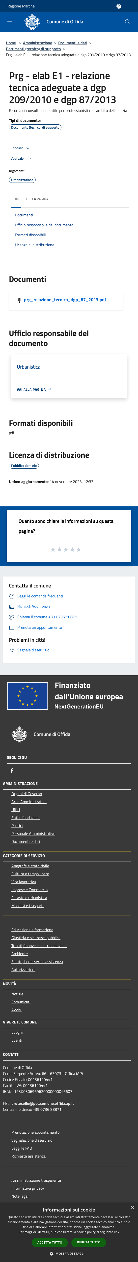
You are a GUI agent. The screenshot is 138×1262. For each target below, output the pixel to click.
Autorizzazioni (23, 969)
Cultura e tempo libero (30, 874)
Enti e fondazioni (25, 818)
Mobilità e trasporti (27, 906)
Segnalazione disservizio (31, 1140)
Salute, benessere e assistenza (37, 962)
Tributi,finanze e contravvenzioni (39, 946)
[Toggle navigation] (10, 21)
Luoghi (17, 1032)
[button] (69, 1253)
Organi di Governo (26, 794)
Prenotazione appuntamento (35, 1132)
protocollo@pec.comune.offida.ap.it (42, 1103)
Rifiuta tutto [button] (89, 1242)
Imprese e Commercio (29, 890)
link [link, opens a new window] (116, 1232)
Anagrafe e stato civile (30, 866)
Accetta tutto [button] (49, 1242)
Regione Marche (21, 6)
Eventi (16, 1040)
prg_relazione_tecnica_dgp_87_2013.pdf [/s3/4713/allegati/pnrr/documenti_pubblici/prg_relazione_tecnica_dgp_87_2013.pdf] (65, 299)
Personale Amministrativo (33, 833)
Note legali (20, 1196)
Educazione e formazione (32, 930)
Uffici (15, 810)
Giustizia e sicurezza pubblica (35, 938)
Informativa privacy (27, 1188)
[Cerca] (128, 22)
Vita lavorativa (23, 882)
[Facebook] (12, 771)
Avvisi (16, 1010)
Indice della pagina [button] (31, 198)
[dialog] (69, 1232)
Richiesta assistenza (28, 1156)
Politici (17, 825)
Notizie (17, 994)
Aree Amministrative (29, 802)
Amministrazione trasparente (36, 1180)
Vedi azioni (22, 159)
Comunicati (20, 1002)
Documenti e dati (72, 43)
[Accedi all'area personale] (119, 6)
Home (11, 43)
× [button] (132, 1208)
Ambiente (19, 954)
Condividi (21, 148)
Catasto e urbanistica (29, 898)
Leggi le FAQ (21, 1148)
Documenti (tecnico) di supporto (33, 49)
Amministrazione (37, 43)
